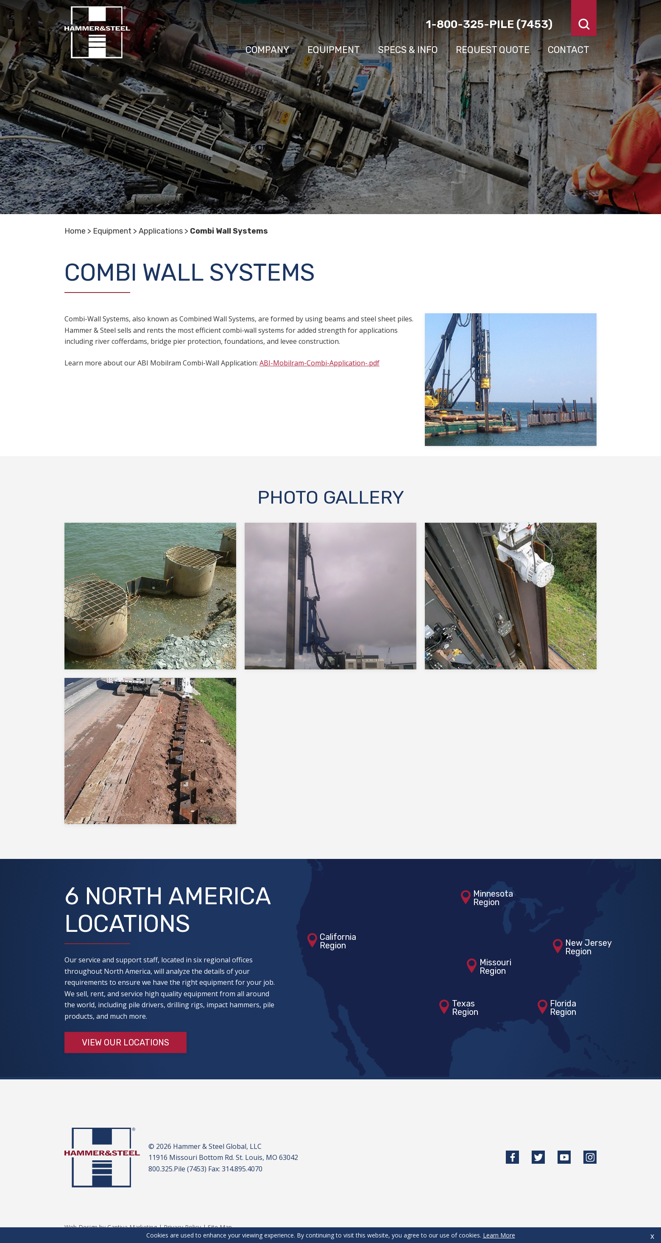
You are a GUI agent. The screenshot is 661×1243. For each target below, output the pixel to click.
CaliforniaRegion (338, 941)
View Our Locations (125, 1042)
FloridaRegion (563, 1007)
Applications (161, 231)
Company (267, 50)
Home (75, 231)
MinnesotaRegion (493, 897)
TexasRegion (465, 1007)
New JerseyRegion (588, 947)
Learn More (499, 1235)
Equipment (333, 50)
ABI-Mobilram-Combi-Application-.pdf (319, 363)
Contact (568, 50)
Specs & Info (408, 50)
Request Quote (493, 50)
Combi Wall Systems (229, 231)
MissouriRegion (495, 966)
